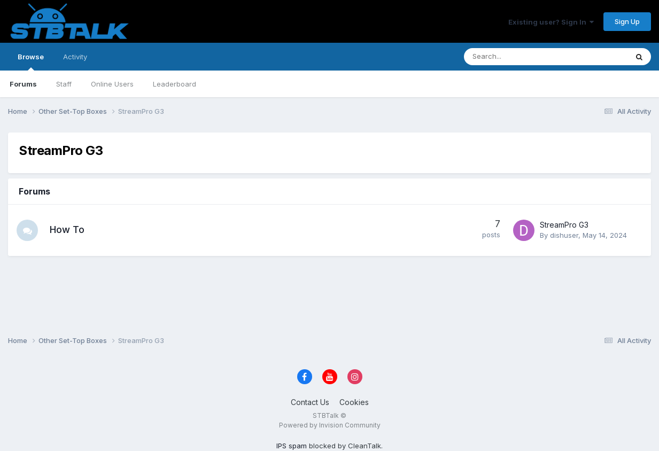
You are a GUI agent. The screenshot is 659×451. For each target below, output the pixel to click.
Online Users (112, 84)
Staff (64, 84)
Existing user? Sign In (551, 22)
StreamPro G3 (564, 224)
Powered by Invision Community (330, 425)
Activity (75, 56)
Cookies (354, 402)
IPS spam (291, 445)
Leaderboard (174, 84)
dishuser (564, 235)
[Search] (517, 56)
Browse (31, 61)
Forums (23, 84)
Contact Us (310, 402)
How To (67, 229)
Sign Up (627, 21)
